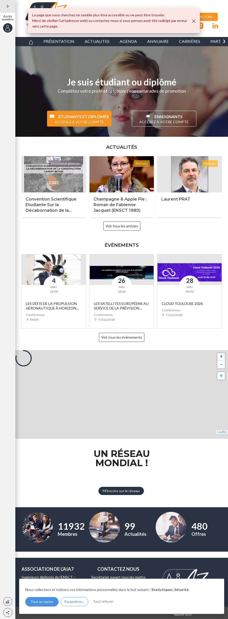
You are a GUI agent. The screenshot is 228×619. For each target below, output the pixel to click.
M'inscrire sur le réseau (121, 491)
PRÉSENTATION (58, 41)
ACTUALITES (97, 41)
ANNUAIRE (158, 41)
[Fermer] (194, 21)
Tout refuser (103, 601)
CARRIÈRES (189, 41)
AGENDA (128, 41)
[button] (7, 612)
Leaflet (222, 432)
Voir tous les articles (122, 226)
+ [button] (221, 357)
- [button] (221, 364)
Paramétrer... (74, 601)
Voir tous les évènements (121, 337)
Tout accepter (41, 601)
